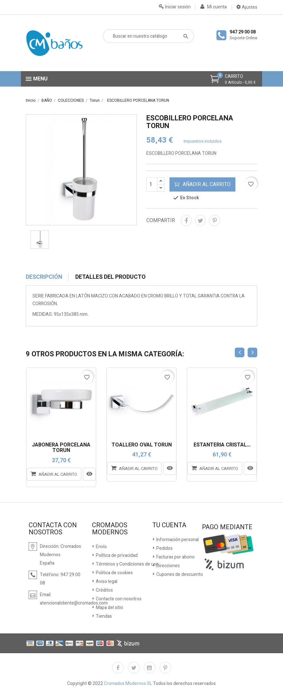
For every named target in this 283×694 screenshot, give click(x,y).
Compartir (186, 220)
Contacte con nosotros (118, 599)
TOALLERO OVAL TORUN (142, 445)
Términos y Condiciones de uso (127, 564)
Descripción (44, 277)
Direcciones (167, 565)
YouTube (149, 667)
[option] (81, 170)
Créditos (104, 590)
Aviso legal (106, 581)
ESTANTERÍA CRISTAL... (222, 445)
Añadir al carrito (202, 184)
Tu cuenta (169, 525)
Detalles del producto (110, 277)
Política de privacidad (116, 555)
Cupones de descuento (179, 574)
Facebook (118, 667)
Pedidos (164, 548)
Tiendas (103, 616)
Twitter (134, 667)
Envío (101, 546)
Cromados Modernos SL (127, 683)
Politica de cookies (114, 572)
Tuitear (200, 220)
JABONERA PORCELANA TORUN (61, 448)
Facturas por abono (175, 557)
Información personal (177, 539)
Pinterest (214, 220)
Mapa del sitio (109, 607)
